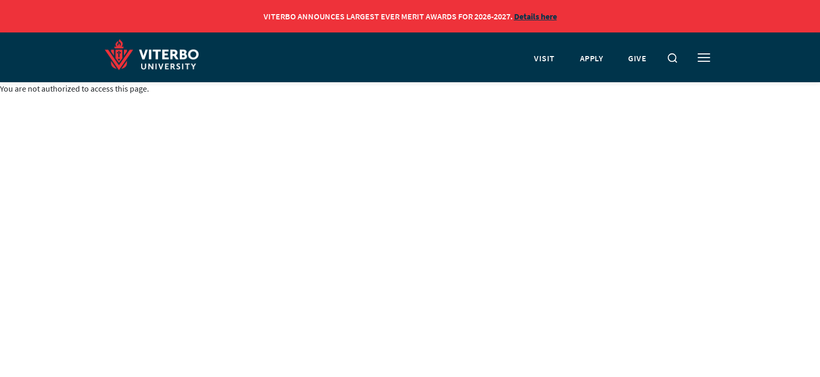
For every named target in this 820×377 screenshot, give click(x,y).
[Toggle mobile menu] (703, 58)
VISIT (544, 58)
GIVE (637, 58)
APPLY (591, 58)
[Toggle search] (672, 58)
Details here (535, 16)
